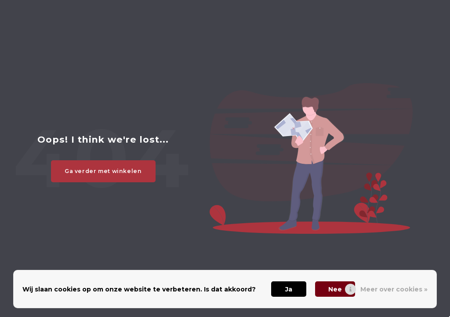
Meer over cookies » (394, 289)
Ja (288, 289)
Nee (335, 289)
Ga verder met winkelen (103, 171)
